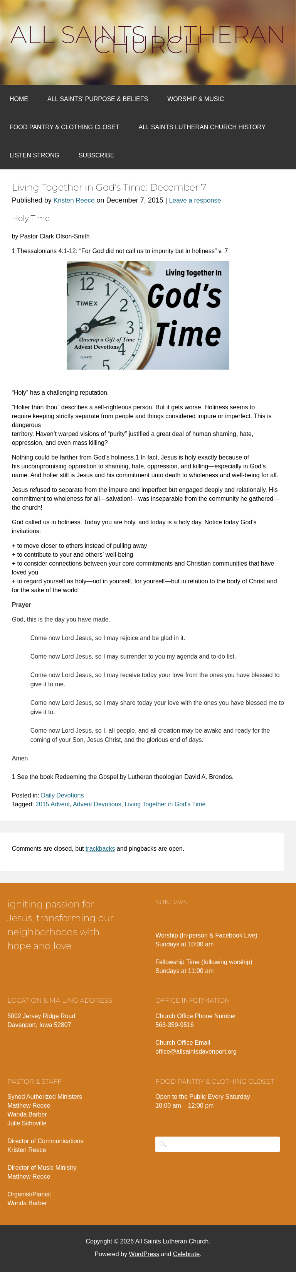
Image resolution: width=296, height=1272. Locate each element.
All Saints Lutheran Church (148, 40)
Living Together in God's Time (164, 804)
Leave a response (195, 200)
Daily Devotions (62, 795)
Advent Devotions (97, 804)
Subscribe (96, 155)
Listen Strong (34, 155)
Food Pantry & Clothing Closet (64, 127)
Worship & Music (195, 99)
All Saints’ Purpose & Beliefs (97, 99)
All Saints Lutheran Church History (202, 127)
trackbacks (100, 848)
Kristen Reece (74, 200)
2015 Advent (52, 804)
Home (19, 99)
